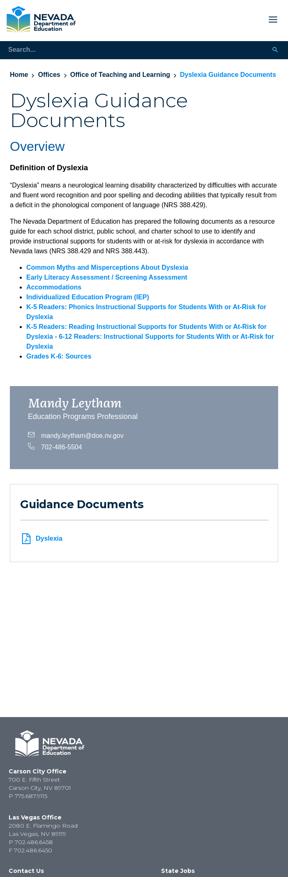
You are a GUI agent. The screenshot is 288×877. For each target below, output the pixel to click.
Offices (49, 74)
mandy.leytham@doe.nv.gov (76, 434)
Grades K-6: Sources (58, 356)
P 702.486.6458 (31, 842)
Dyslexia (41, 538)
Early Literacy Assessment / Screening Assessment (106, 277)
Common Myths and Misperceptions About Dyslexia (107, 267)
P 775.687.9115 (28, 796)
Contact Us (26, 871)
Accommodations (53, 287)
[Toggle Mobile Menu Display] (180, 19)
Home (19, 74)
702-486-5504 (55, 446)
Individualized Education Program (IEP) (87, 297)
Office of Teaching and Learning (120, 74)
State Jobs (178, 871)
